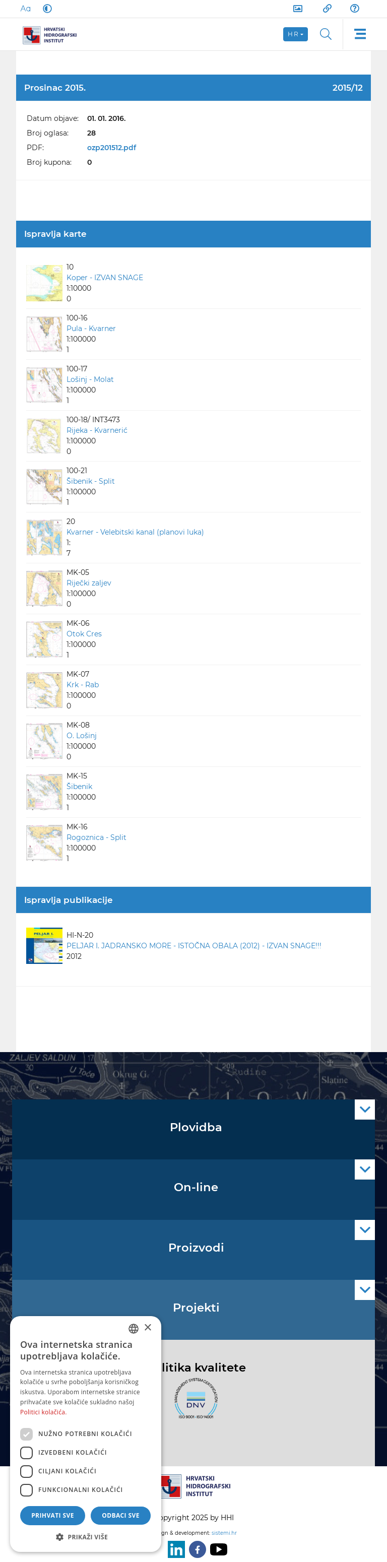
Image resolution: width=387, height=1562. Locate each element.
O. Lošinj (82, 735)
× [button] (147, 1328)
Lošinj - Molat (90, 379)
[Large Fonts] (25, 8)
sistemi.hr (224, 1533)
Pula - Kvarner (91, 328)
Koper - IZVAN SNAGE (105, 277)
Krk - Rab (83, 684)
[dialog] (85, 1434)
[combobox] (133, 1329)
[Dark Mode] (45, 8)
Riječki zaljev (89, 583)
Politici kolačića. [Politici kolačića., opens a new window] (43, 1412)
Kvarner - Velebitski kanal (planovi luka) (135, 532)
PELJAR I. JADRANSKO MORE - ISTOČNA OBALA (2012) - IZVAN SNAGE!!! (194, 945)
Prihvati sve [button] (52, 1515)
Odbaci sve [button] (121, 1515)
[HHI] (53, 34)
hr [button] (293, 34)
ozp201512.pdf (111, 147)
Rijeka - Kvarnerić (97, 430)
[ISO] (193, 1404)
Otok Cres (84, 633)
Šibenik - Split (91, 481)
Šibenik (79, 786)
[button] (85, 1537)
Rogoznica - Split (96, 837)
